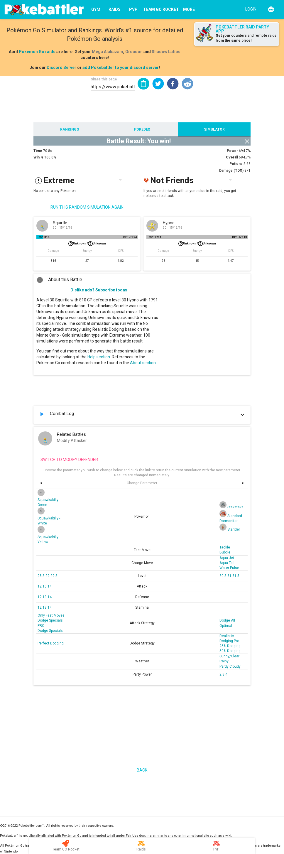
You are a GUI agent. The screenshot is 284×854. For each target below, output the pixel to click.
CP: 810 (44, 237)
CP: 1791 (155, 237)
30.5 (223, 576)
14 (50, 586)
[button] (158, 84)
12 (40, 586)
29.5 (54, 576)
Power (232, 151)
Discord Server (61, 67)
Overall (232, 157)
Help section (98, 357)
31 (229, 576)
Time (37, 151)
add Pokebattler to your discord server (120, 67)
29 (47, 576)
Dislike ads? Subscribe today (98, 290)
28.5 (41, 576)
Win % (38, 157)
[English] (271, 9)
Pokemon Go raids (37, 51)
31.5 (235, 576)
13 (45, 586)
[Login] (249, 9)
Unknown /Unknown (87, 243)
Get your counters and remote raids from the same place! (246, 38)
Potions (236, 164)
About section (143, 362)
